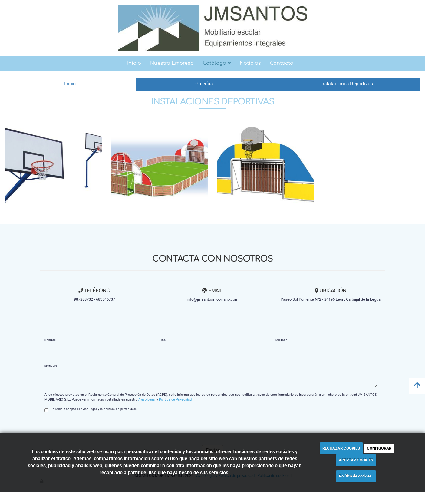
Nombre (50, 340)
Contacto (281, 63)
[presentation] (90, 429)
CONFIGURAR (379, 448)
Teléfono (281, 340)
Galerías (204, 84)
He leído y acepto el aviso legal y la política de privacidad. (90, 410)
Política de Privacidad (175, 399)
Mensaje (50, 365)
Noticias (250, 63)
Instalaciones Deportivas (346, 84)
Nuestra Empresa (172, 63)
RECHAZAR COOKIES (341, 448)
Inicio (134, 63)
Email (164, 340)
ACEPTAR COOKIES (356, 460)
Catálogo (217, 63)
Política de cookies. (356, 476)
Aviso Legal (147, 399)
